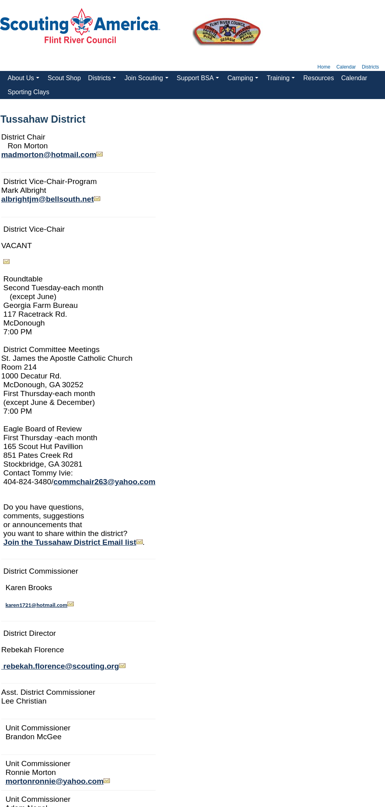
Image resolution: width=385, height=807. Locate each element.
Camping (243, 80)
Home (324, 67)
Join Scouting (147, 80)
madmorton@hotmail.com (48, 154)
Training (282, 80)
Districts (370, 67)
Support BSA (199, 80)
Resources (318, 78)
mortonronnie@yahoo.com (55, 781)
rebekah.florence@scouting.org (63, 666)
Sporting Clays (28, 92)
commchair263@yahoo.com (104, 481)
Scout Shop (64, 78)
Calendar (346, 67)
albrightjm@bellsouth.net (47, 199)
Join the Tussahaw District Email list (72, 542)
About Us (24, 80)
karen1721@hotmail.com (36, 605)
